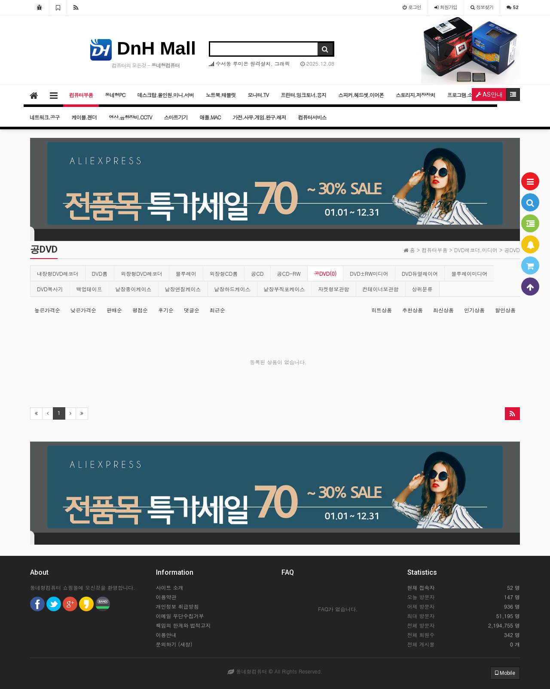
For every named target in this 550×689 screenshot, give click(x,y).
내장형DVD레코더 (58, 273)
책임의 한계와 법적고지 (183, 625)
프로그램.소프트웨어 (469, 94)
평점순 (140, 310)
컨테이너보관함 (381, 289)
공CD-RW (289, 273)
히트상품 (381, 310)
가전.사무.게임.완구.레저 (259, 117)
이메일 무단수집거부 (180, 615)
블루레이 (186, 273)
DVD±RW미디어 (369, 273)
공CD (257, 273)
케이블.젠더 (84, 117)
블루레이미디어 (469, 273)
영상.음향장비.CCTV (130, 117)
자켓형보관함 (333, 289)
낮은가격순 (83, 310)
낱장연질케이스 (183, 289)
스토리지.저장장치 (415, 94)
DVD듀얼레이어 (420, 273)
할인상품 (505, 310)
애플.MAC (210, 117)
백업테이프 (89, 289)
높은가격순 (47, 310)
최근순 (217, 310)
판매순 (114, 310)
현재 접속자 (421, 587)
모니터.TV (258, 94)
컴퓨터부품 (81, 94)
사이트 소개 (169, 587)
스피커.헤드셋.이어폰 (361, 94)
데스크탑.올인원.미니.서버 (165, 94)
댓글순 (191, 310)
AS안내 (489, 94)
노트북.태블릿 (221, 94)
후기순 (166, 310)
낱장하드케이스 (232, 289)
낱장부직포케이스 (284, 289)
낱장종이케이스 (134, 289)
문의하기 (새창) (174, 644)
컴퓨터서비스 (312, 117)
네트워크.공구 (45, 117)
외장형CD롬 (224, 273)
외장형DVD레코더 (141, 273)
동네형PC (115, 94)
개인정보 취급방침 (177, 606)
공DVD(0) (325, 273)
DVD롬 (100, 273)
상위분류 (422, 289)
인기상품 (474, 310)
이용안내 (166, 634)
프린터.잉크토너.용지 (303, 94)
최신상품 (443, 310)
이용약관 (166, 597)
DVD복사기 (50, 289)
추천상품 (412, 310)
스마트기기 (176, 117)
